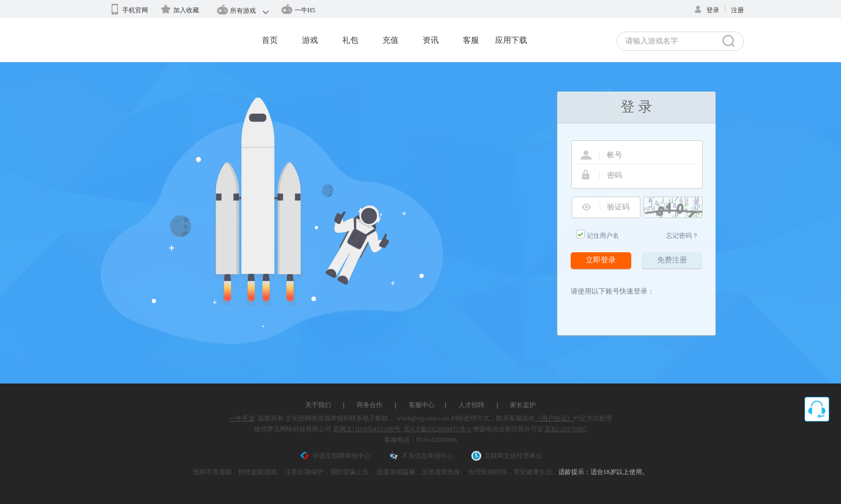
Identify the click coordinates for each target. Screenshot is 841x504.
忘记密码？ (682, 235)
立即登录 (601, 260)
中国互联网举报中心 (335, 455)
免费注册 (672, 260)
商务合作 (369, 405)
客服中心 (421, 405)
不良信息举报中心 (420, 455)
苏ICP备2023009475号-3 (437, 429)
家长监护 (523, 405)
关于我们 (318, 405)
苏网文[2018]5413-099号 (367, 429)
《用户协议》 (554, 418)
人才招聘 (471, 405)
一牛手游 (242, 418)
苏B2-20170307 (566, 429)
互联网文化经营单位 (506, 455)
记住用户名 (603, 235)
